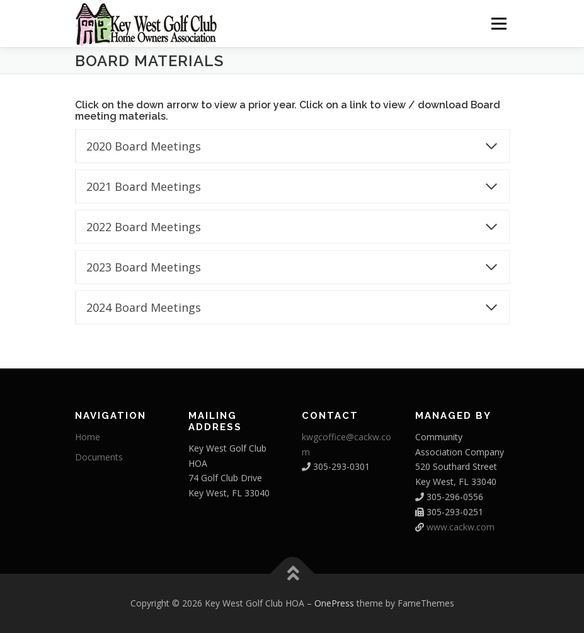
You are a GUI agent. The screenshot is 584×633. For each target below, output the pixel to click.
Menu (499, 23)
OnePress (334, 603)
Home (87, 437)
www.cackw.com (461, 527)
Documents (99, 457)
